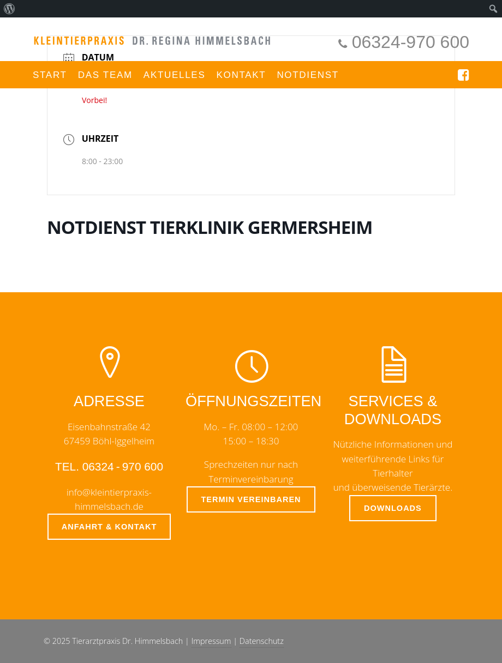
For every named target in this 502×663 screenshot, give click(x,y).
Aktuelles (175, 75)
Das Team (105, 75)
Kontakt (241, 75)
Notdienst (308, 75)
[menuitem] (9, 8)
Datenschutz (262, 641)
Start (50, 75)
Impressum (211, 641)
